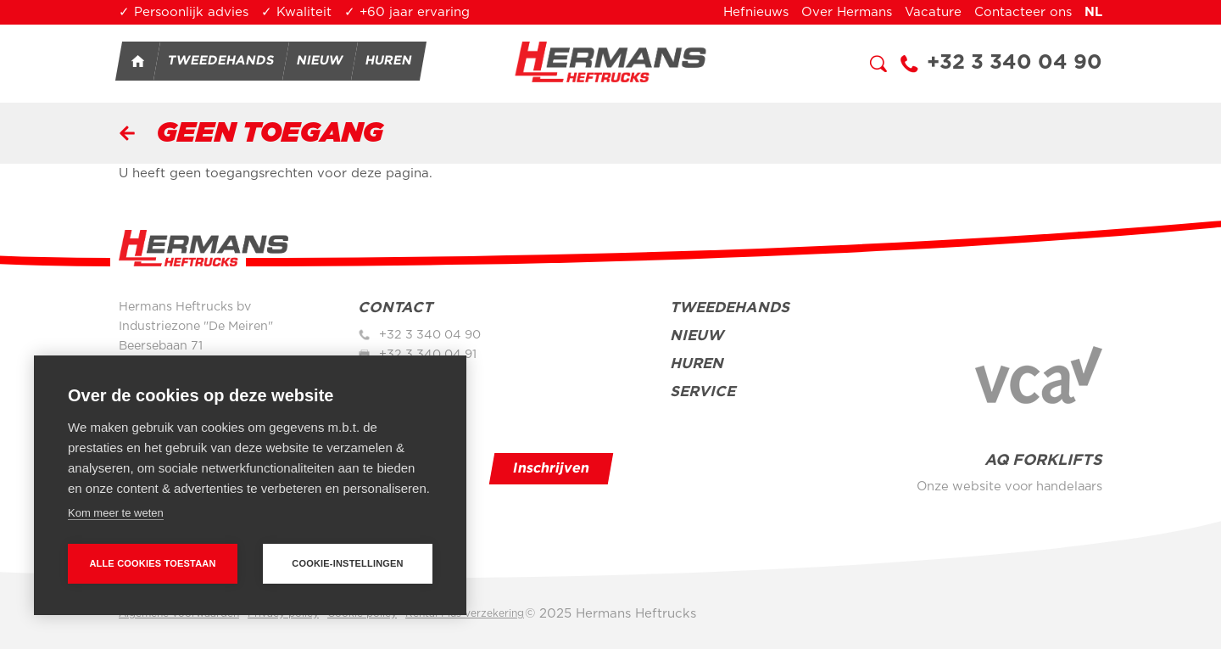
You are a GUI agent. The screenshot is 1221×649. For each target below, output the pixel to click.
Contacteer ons (1023, 12)
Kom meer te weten (116, 512)
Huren (389, 60)
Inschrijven (551, 468)
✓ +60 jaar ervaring (407, 12)
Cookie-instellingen (348, 563)
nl (1093, 12)
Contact (395, 307)
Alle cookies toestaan (152, 563)
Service (702, 391)
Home (138, 61)
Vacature (933, 12)
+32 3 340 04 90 (1014, 63)
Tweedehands (221, 60)
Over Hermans (846, 12)
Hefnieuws (756, 12)
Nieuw (320, 60)
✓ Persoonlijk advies (183, 12)
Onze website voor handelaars (1009, 486)
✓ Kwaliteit (296, 12)
